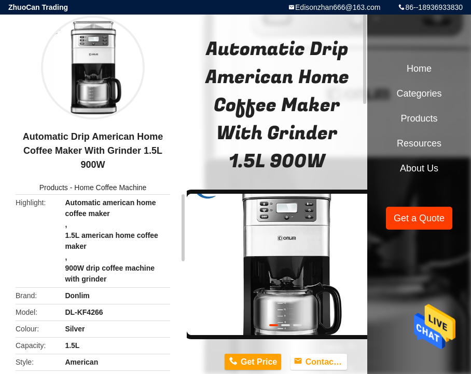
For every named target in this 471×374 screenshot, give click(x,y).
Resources (419, 143)
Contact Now (326, 361)
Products (53, 187)
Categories (418, 93)
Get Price (259, 361)
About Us (419, 168)
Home (419, 68)
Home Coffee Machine (110, 187)
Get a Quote (419, 218)
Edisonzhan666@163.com (337, 7)
